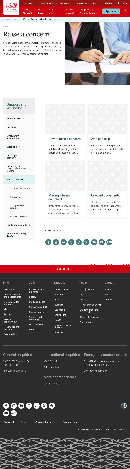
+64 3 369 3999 (11, 365)
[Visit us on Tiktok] (79, 242)
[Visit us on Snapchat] (71, 242)
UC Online (108, 3)
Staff (125, 3)
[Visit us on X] (86, 242)
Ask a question (51, 367)
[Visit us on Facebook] (48, 242)
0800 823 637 (102, 365)
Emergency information (96, 370)
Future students (28, 3)
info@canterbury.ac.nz (14, 370)
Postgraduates (81, 3)
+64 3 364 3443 (52, 361)
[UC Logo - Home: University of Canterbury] (11, 7)
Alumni (95, 3)
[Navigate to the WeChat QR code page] (94, 242)
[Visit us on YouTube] (102, 242)
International (64, 3)
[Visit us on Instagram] (56, 242)
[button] (111, 11)
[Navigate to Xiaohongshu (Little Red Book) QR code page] (109, 242)
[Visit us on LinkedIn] (64, 242)
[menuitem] (27, 11)
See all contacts (52, 383)
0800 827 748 (10, 361)
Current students (47, 3)
